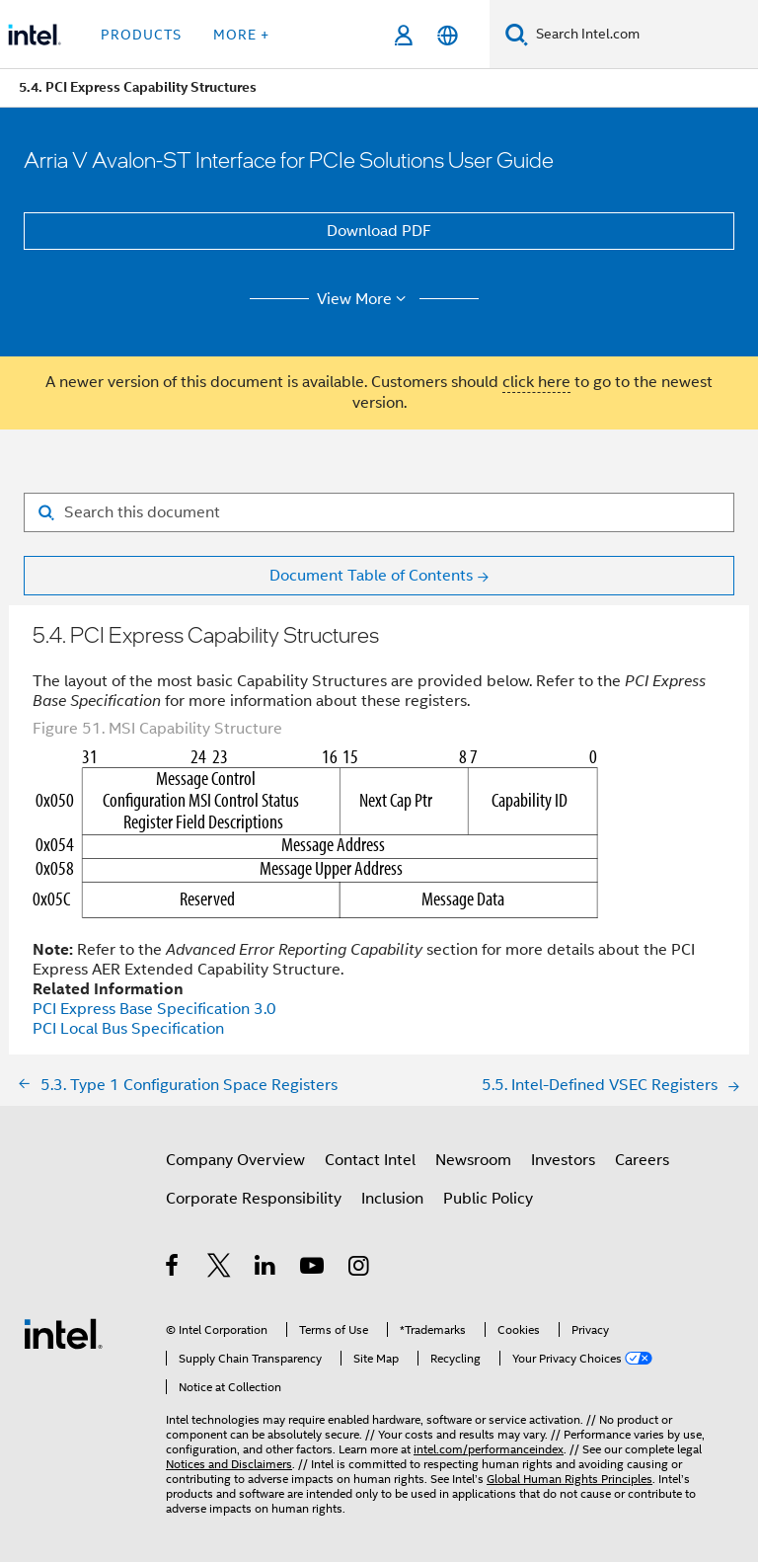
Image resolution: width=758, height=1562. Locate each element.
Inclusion (392, 1199)
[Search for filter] (379, 512)
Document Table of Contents (371, 576)
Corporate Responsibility (253, 1199)
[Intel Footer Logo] (63, 1333)
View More (365, 299)
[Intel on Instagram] (359, 1269)
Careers (642, 1160)
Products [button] (141, 34)
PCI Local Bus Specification (128, 1029)
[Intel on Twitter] (219, 1269)
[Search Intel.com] (643, 34)
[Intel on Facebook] (173, 1269)
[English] (447, 35)
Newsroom (473, 1160)
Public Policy (488, 1199)
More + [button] (241, 34)
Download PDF (379, 231)
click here (536, 382)
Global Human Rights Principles (569, 1478)
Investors (563, 1160)
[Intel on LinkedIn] (266, 1269)
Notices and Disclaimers (229, 1463)
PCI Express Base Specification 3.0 (154, 1009)
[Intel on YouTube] (313, 1269)
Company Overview (235, 1160)
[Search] (516, 34)
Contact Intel (370, 1160)
